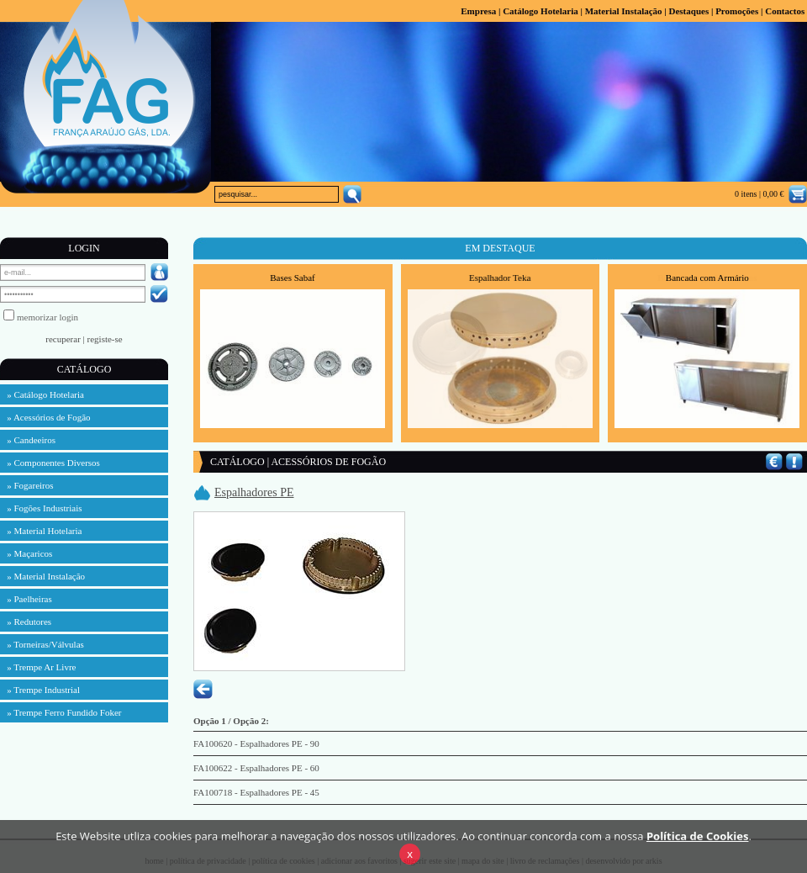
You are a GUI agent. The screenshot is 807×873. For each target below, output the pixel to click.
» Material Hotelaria (41, 531)
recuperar (63, 339)
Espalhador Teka (499, 277)
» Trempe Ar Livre (38, 667)
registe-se (105, 339)
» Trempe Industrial (40, 690)
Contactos (784, 11)
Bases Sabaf (292, 277)
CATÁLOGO (237, 462)
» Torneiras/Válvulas (42, 644)
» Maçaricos (26, 553)
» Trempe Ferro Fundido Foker (61, 712)
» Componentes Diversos (50, 463)
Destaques (689, 11)
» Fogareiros (27, 485)
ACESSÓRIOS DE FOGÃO (328, 462)
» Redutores (25, 621)
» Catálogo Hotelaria (42, 394)
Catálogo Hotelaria (540, 11)
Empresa (478, 11)
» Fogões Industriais (41, 508)
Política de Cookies (697, 852)
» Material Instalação (42, 576)
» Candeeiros (27, 440)
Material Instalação (623, 11)
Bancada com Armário (707, 277)
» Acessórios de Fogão (45, 417)
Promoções (737, 11)
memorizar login (47, 317)
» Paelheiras (26, 599)
